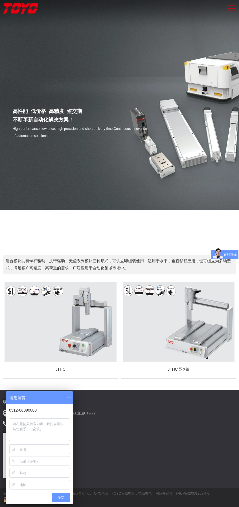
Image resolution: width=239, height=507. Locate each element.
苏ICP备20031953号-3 (193, 493)
